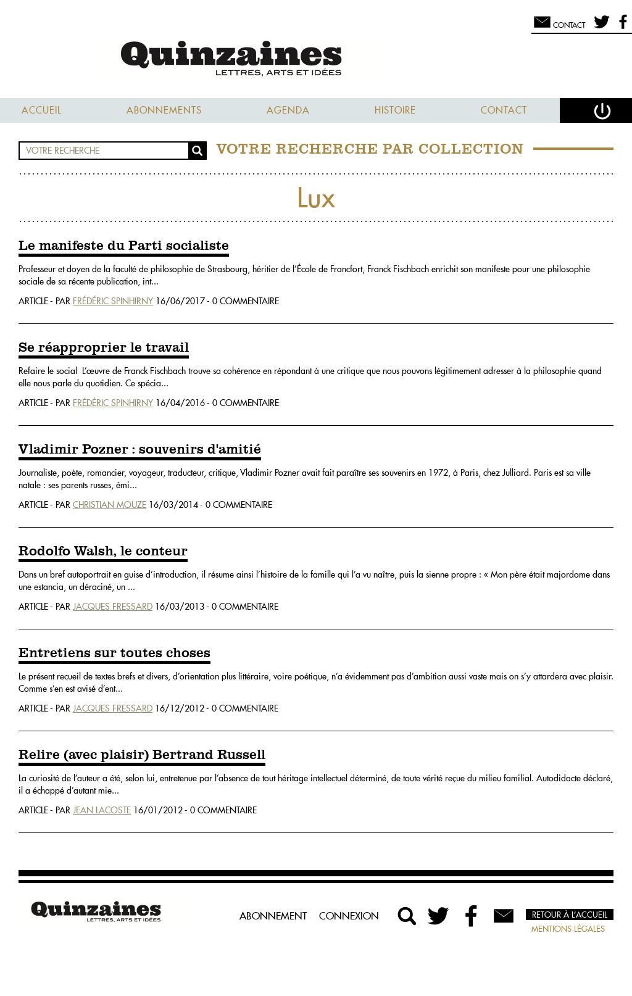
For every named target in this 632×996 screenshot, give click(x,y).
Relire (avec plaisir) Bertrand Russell (142, 755)
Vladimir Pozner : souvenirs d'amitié (140, 450)
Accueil (42, 110)
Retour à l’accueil (569, 914)
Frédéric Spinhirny (113, 301)
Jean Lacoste (102, 810)
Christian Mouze (109, 504)
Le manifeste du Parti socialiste (124, 246)
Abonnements (164, 110)
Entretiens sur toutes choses (114, 653)
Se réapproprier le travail (104, 348)
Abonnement (273, 916)
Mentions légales (568, 929)
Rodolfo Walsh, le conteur (103, 551)
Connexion (349, 916)
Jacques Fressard (112, 606)
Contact (504, 110)
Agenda (288, 110)
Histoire (395, 110)
